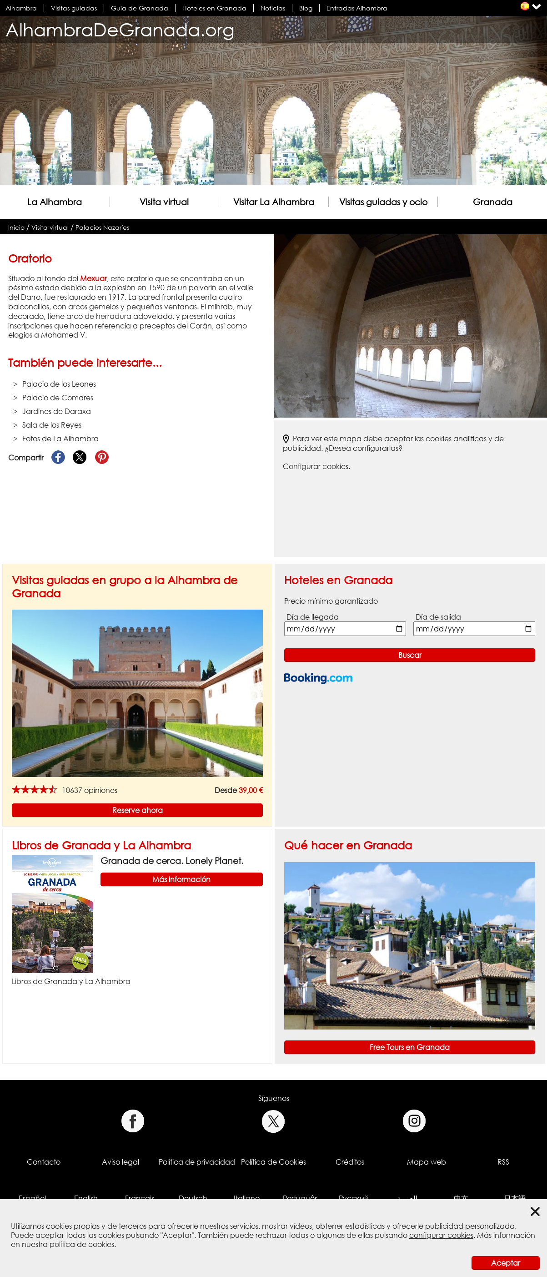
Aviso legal (120, 1161)
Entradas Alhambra (356, 8)
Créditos (350, 1161)
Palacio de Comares (57, 397)
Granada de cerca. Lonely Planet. (171, 860)
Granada (492, 202)
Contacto (43, 1161)
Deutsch (193, 1198)
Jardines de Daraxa (56, 411)
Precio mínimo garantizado (331, 601)
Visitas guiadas (74, 8)
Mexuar (93, 278)
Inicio (16, 227)
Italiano (247, 1198)
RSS (503, 1161)
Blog (305, 8)
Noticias (273, 8)
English (86, 1198)
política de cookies (82, 1244)
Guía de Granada (139, 8)
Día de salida (438, 616)
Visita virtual (164, 202)
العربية (407, 1198)
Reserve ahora (137, 810)
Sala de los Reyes (51, 424)
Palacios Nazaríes (102, 227)
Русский (354, 1198)
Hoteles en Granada (214, 8)
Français (139, 1198)
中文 (461, 1198)
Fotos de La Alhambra (60, 438)
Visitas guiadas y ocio (383, 202)
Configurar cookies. (316, 466)
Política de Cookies (273, 1161)
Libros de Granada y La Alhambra (101, 845)
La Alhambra (54, 202)
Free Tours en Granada (410, 1047)
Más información (181, 879)
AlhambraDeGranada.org (120, 29)
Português (300, 1198)
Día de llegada (312, 616)
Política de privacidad (197, 1161)
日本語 (515, 1198)
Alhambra (21, 8)
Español (32, 1198)
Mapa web (426, 1161)
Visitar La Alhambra (273, 202)
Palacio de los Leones (59, 384)
